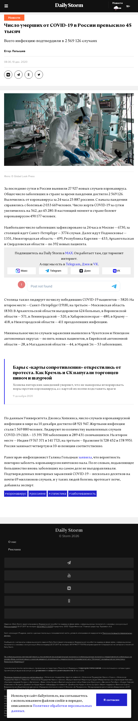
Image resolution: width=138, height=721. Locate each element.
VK (95, 264)
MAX (69, 253)
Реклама (14, 549)
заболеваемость (82, 494)
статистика (57, 494)
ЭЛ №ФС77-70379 (45, 626)
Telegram (73, 264)
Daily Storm (69, 5)
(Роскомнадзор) (10, 626)
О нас (12, 541)
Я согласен (111, 700)
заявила (85, 457)
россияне (37, 494)
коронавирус (15, 494)
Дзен (86, 264)
